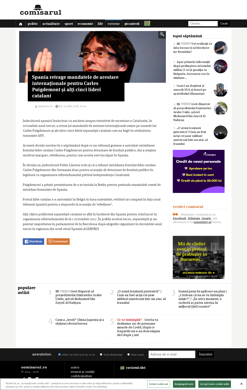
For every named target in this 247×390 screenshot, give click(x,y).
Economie (85, 24)
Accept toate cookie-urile (214, 384)
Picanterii (132, 24)
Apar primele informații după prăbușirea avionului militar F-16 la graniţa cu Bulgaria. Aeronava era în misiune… (200, 69)
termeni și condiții (83, 371)
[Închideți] (241, 385)
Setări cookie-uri (158, 384)
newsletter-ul (202, 222)
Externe (114, 24)
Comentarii (58, 241)
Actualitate (51, 24)
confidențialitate (81, 376)
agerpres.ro (45, 106)
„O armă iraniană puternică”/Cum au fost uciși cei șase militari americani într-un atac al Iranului (200, 136)
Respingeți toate (184, 384)
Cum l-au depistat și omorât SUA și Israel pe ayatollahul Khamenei (200, 89)
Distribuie (33, 241)
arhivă (75, 367)
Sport (69, 24)
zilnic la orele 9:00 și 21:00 (76, 354)
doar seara (135, 354)
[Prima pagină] (20, 23)
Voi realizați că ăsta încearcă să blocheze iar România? (200, 47)
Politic (33, 24)
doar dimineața (111, 354)
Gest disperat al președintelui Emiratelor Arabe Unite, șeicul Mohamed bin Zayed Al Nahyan (200, 112)
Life (100, 24)
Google (206, 218)
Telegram (194, 218)
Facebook (179, 218)
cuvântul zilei (132, 367)
